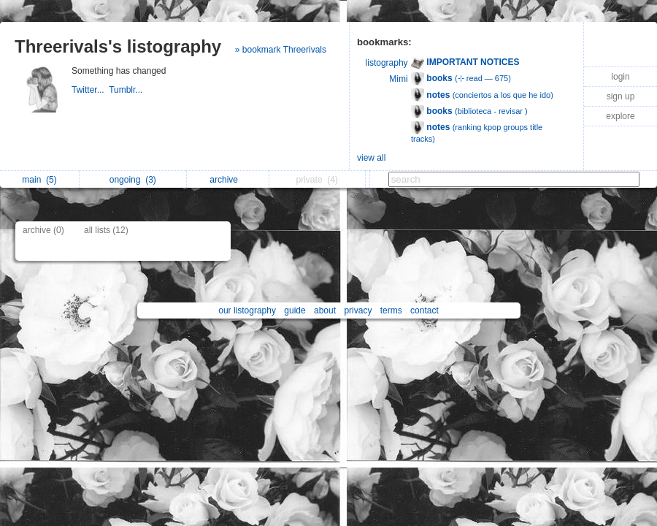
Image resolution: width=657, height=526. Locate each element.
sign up (621, 96)
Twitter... (90, 90)
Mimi (398, 79)
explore (620, 116)
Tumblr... (127, 90)
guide (294, 310)
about (325, 310)
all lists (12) (106, 230)
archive (227, 180)
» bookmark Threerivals (280, 50)
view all (371, 158)
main (39, 180)
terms (391, 310)
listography (387, 63)
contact (424, 310)
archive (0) (43, 230)
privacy (358, 310)
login (620, 77)
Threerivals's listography (118, 46)
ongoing (133, 180)
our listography (247, 310)
